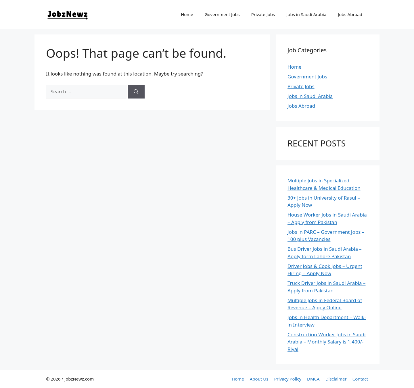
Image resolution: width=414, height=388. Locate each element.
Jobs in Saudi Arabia (306, 14)
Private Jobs (263, 14)
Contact (360, 379)
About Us (259, 379)
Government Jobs (222, 14)
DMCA (313, 379)
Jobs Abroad (350, 14)
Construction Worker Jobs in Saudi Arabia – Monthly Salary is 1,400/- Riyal (327, 341)
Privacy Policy (287, 379)
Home (187, 14)
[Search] (136, 92)
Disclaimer (336, 379)
